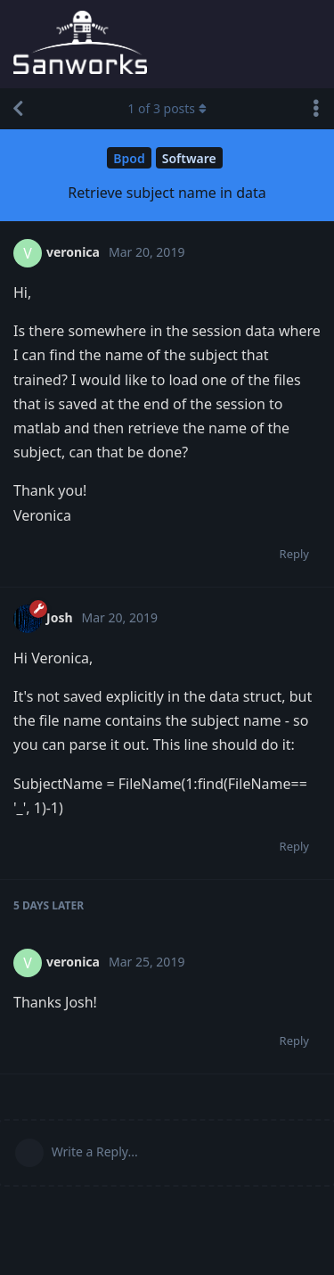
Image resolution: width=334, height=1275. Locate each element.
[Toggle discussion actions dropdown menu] (316, 108)
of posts (166, 108)
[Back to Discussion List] (18, 108)
